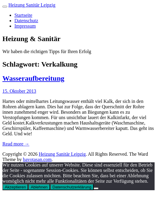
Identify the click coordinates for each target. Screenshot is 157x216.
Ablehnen (39, 187)
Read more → (15, 143)
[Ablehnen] (96, 188)
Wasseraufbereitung (33, 78)
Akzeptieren (15, 187)
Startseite (23, 15)
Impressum (25, 25)
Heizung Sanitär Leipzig (31, 5)
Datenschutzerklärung (72, 187)
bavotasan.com (37, 159)
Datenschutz (26, 20)
